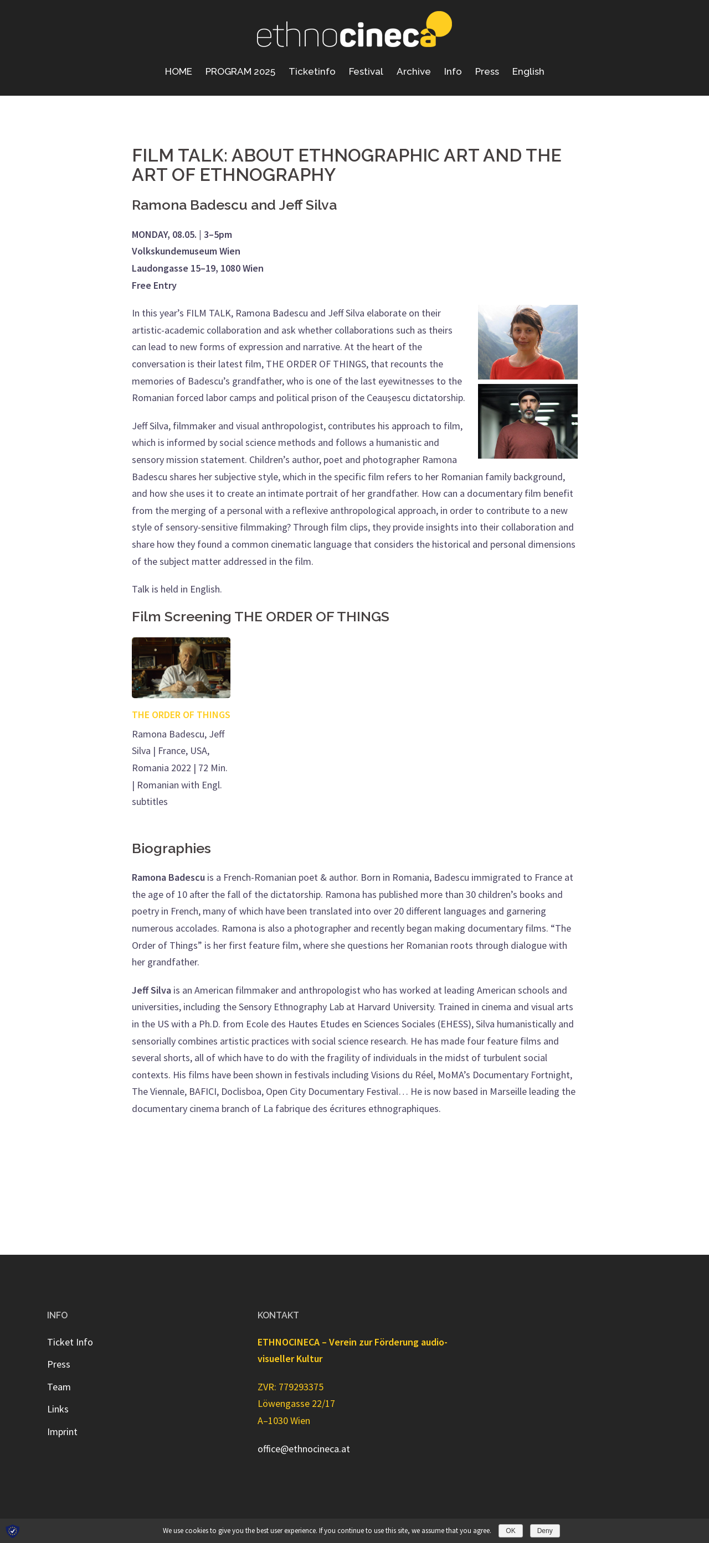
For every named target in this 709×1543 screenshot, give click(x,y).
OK (510, 1531)
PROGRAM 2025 (240, 71)
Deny (545, 1531)
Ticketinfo (312, 71)
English (528, 71)
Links (58, 1408)
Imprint (62, 1431)
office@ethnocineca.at (304, 1448)
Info (453, 71)
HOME (178, 71)
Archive (414, 71)
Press (487, 71)
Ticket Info (70, 1342)
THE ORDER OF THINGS (181, 714)
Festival (366, 71)
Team (59, 1386)
